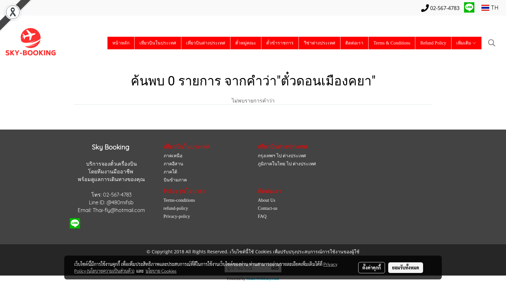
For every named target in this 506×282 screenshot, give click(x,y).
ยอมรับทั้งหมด (405, 267)
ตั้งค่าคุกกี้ (371, 267)
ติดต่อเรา (354, 43)
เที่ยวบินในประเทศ (157, 43)
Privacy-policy (177, 216)
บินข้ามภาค (175, 180)
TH (490, 7)
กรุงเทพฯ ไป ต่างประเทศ (282, 155)
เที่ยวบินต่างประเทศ (205, 43)
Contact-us (268, 208)
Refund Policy (433, 43)
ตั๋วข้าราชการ (280, 43)
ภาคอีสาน (173, 163)
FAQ (262, 216)
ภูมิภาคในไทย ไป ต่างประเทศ (287, 163)
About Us (266, 200)
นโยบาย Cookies (161, 271)
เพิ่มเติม (466, 43)
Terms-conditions (179, 200)
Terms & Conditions (391, 43)
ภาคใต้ (170, 172)
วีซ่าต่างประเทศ (319, 43)
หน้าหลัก (120, 43)
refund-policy (176, 208)
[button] (492, 43)
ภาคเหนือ (173, 155)
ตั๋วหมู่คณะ (245, 43)
